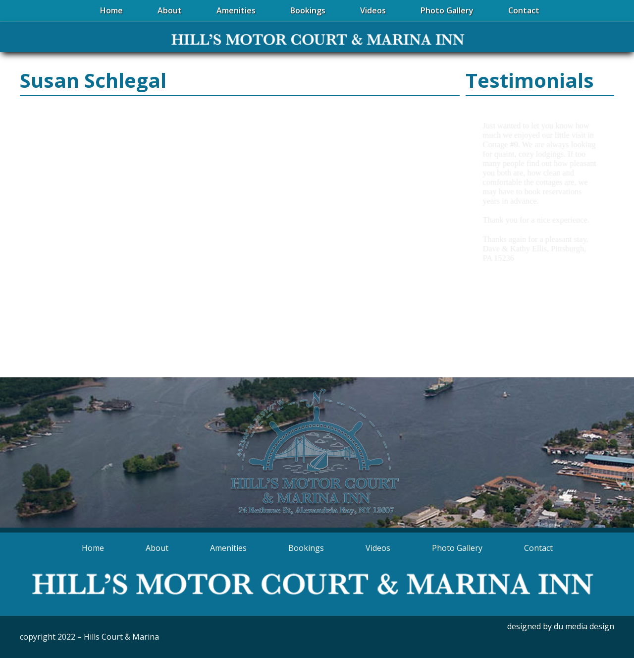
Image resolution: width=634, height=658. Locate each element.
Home (93, 547)
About (157, 547)
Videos (378, 547)
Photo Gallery (457, 547)
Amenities (228, 547)
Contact (538, 547)
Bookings (306, 547)
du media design (584, 626)
